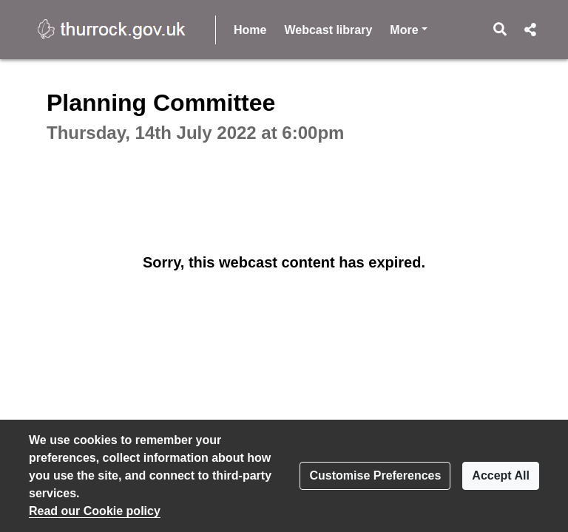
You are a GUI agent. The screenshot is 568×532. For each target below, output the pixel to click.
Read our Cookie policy (94, 511)
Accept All (501, 475)
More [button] (408, 28)
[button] (500, 29)
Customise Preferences (375, 475)
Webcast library (328, 30)
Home (250, 30)
